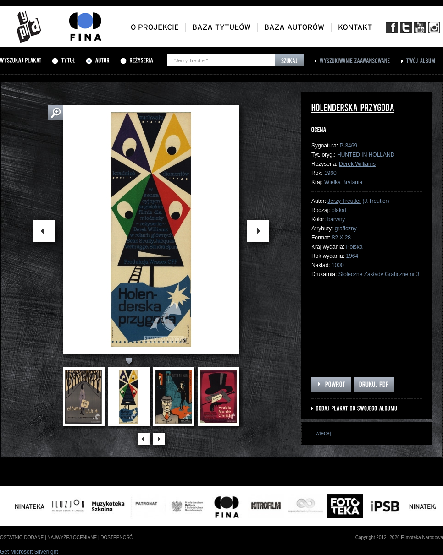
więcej (323, 433)
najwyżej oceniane (72, 537)
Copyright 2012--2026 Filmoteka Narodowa (399, 537)
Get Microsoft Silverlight (29, 552)
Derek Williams (357, 164)
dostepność (116, 537)
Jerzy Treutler (344, 201)
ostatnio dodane (22, 537)
